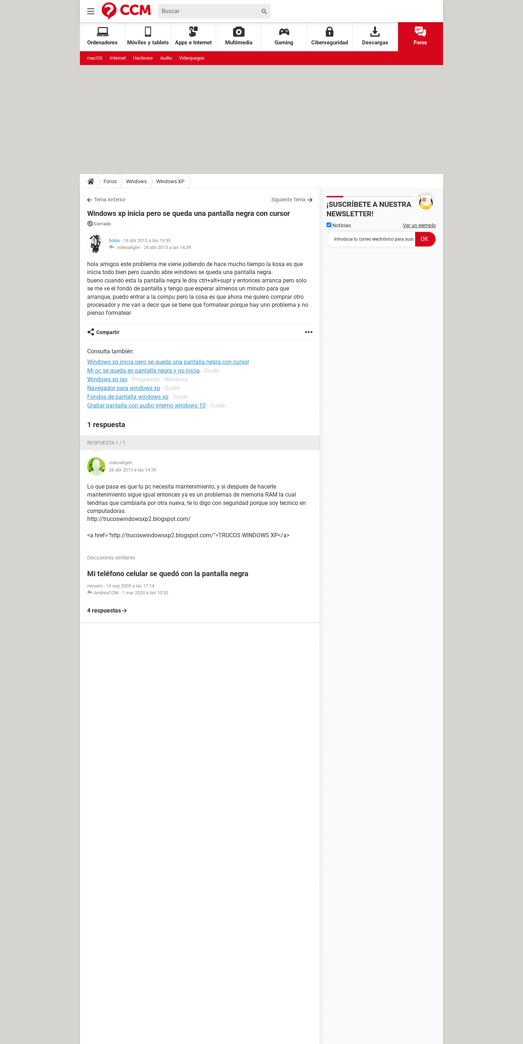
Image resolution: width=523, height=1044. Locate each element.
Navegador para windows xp (123, 388)
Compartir (107, 332)
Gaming (284, 36)
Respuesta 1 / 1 (106, 443)
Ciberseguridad (329, 36)
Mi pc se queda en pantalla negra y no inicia (143, 370)
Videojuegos (191, 58)
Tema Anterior (110, 199)
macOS (94, 58)
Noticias (339, 225)
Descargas (375, 36)
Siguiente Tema (288, 199)
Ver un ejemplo (419, 225)
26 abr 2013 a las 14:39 (167, 247)
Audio (166, 58)
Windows (136, 181)
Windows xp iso (107, 379)
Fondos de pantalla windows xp (128, 396)
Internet (118, 58)
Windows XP (170, 181)
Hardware (143, 58)
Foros (420, 36)
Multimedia (238, 36)
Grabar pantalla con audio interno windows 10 (146, 405)
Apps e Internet (193, 36)
